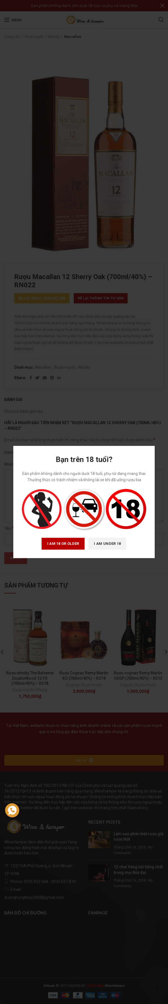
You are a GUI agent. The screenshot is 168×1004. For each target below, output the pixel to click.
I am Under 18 (107, 543)
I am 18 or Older (63, 543)
